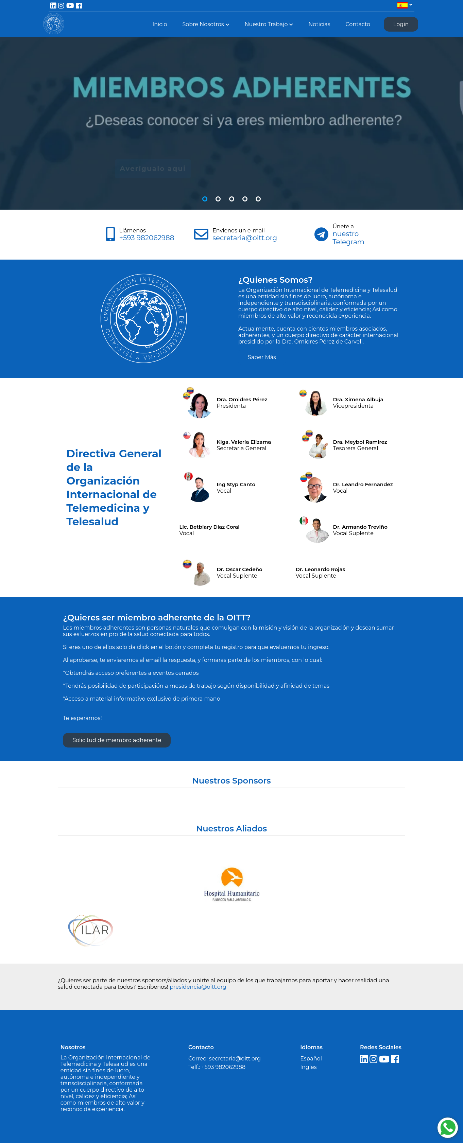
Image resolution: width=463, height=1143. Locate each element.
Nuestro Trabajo (266, 24)
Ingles (308, 1067)
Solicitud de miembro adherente (116, 740)
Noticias (319, 24)
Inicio (159, 24)
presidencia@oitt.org (198, 987)
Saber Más (262, 357)
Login (401, 24)
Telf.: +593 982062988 (216, 1067)
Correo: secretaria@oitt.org (224, 1058)
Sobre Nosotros (203, 24)
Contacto (357, 24)
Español (311, 1058)
